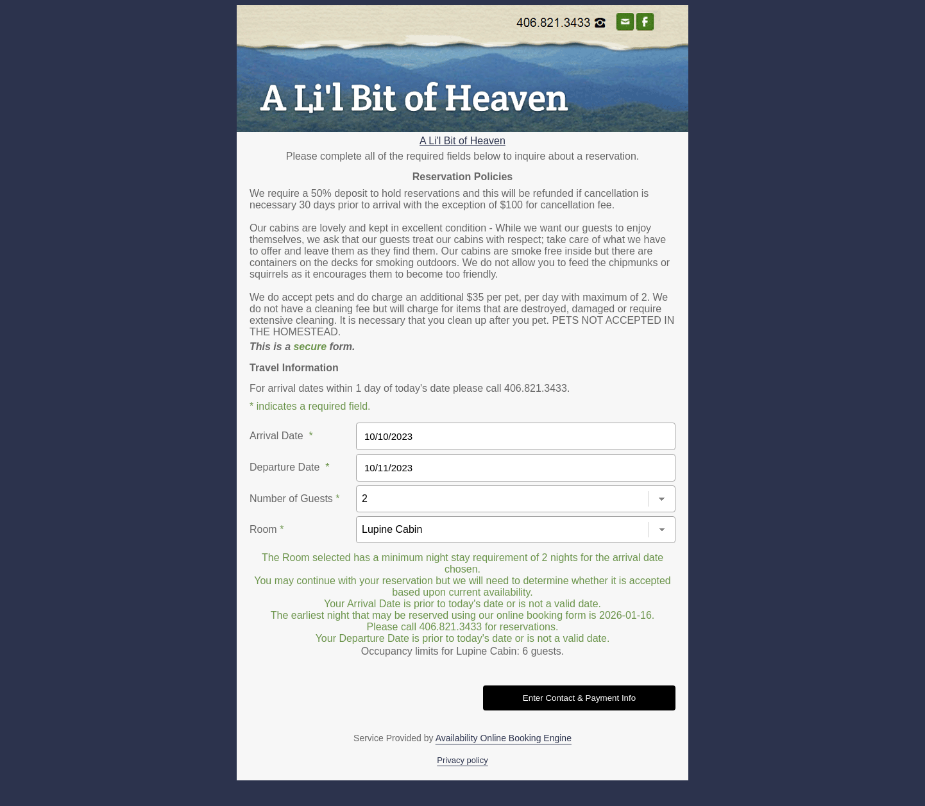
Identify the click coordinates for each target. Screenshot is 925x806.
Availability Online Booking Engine (504, 738)
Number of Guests (295, 498)
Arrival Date (281, 435)
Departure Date (290, 467)
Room (267, 529)
